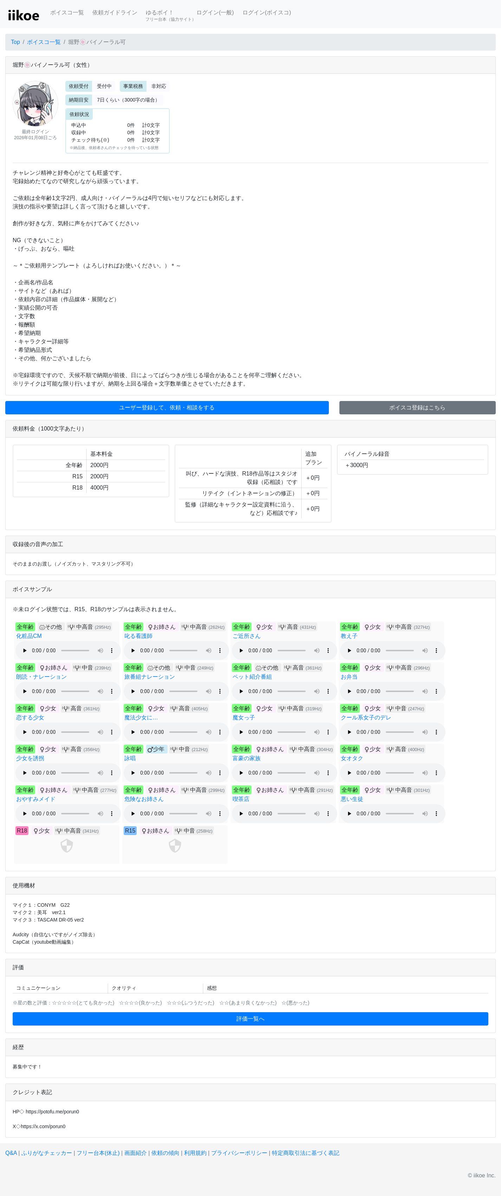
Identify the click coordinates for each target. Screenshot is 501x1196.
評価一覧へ (250, 1019)
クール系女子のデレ (366, 717)
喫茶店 (241, 799)
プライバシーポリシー (239, 1153)
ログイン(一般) (215, 12)
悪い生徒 (352, 799)
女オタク (352, 758)
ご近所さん (247, 636)
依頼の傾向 (165, 1153)
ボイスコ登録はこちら (417, 407)
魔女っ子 (244, 717)
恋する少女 (30, 717)
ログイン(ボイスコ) (266, 12)
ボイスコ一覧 (67, 12)
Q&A (11, 1153)
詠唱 (130, 758)
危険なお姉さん (144, 799)
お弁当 (349, 677)
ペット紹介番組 (252, 677)
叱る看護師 (138, 636)
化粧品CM (29, 636)
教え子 (349, 636)
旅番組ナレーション (149, 677)
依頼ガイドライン (114, 12)
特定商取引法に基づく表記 (305, 1153)
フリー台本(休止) (98, 1153)
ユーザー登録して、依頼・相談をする (167, 407)
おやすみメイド (36, 799)
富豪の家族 (247, 758)
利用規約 (195, 1153)
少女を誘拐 (30, 758)
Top (15, 42)
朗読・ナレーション (41, 677)
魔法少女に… (141, 717)
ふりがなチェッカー (46, 1153)
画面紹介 (135, 1153)
